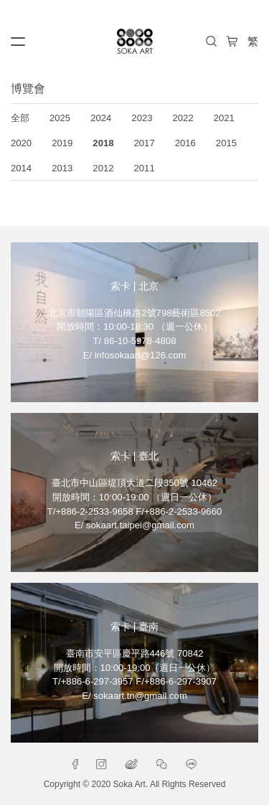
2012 (103, 168)
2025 (59, 118)
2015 (226, 143)
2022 (183, 118)
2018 (103, 143)
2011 (144, 168)
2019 (62, 143)
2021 (224, 118)
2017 (144, 143)
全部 (20, 118)
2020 (21, 143)
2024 (100, 118)
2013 (62, 168)
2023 (141, 118)
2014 (21, 168)
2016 (185, 143)
